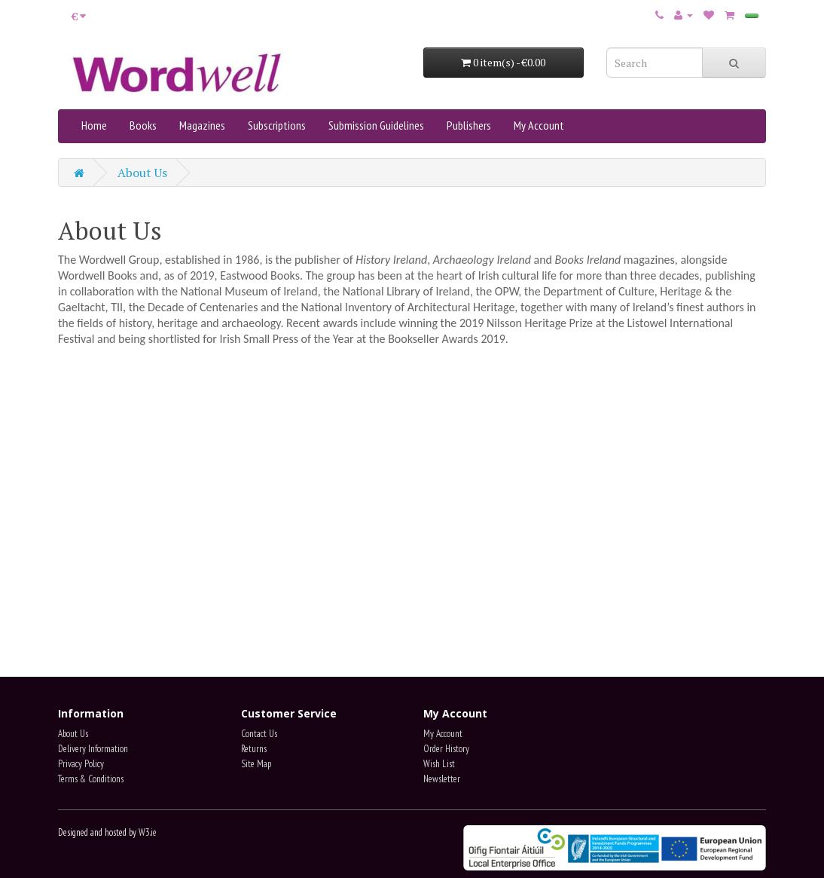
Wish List (439, 763)
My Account (539, 125)
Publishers (469, 125)
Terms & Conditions (91, 778)
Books (143, 125)
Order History (446, 748)
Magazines (202, 125)
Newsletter (441, 778)
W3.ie (148, 832)
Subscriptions (277, 125)
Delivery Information (93, 748)
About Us (142, 172)
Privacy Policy (81, 763)
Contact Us (259, 733)
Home (94, 125)
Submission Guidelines (376, 125)
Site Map (256, 763)
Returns (254, 748)
